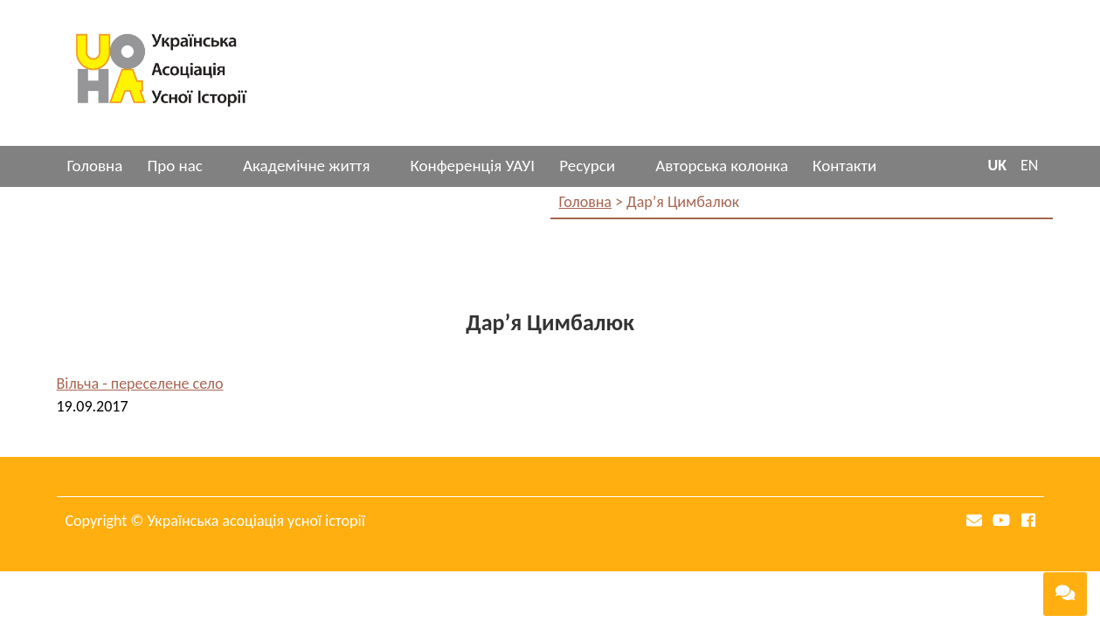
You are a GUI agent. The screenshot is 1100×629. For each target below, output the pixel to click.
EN (1029, 165)
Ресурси (587, 166)
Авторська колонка (721, 166)
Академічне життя (306, 166)
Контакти (844, 166)
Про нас (174, 166)
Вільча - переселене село (140, 383)
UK (997, 165)
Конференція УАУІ (472, 166)
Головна (95, 166)
